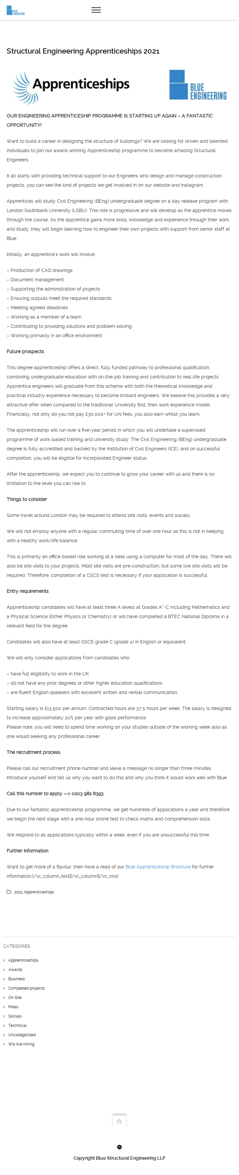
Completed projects (26, 988)
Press (13, 1007)
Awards (15, 969)
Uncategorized (22, 1035)
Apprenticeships (23, 960)
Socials (15, 1016)
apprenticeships (39, 892)
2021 (18, 892)
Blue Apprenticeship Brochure (158, 866)
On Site (15, 997)
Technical (17, 1025)
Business (16, 979)
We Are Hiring (21, 1044)
